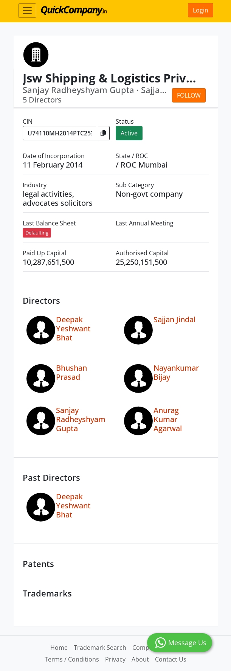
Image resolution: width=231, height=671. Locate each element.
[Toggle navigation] (27, 10)
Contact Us (170, 659)
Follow (189, 95)
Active (129, 133)
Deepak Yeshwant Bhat (73, 328)
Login (200, 10)
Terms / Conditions (72, 659)
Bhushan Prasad (71, 372)
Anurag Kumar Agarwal (167, 419)
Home (59, 647)
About (140, 659)
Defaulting (36, 232)
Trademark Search (100, 647)
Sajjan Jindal (174, 319)
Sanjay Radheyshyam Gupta (80, 419)
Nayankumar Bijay (176, 372)
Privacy (115, 659)
